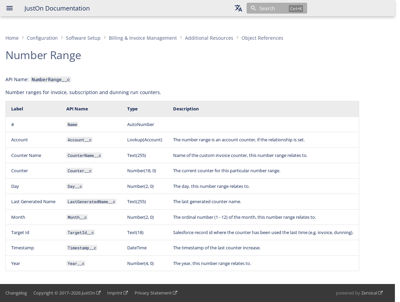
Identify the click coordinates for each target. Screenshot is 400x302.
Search (267, 8)
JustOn (88, 293)
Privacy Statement (153, 293)
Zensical (369, 293)
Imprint (114, 293)
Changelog (16, 293)
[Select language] (238, 8)
